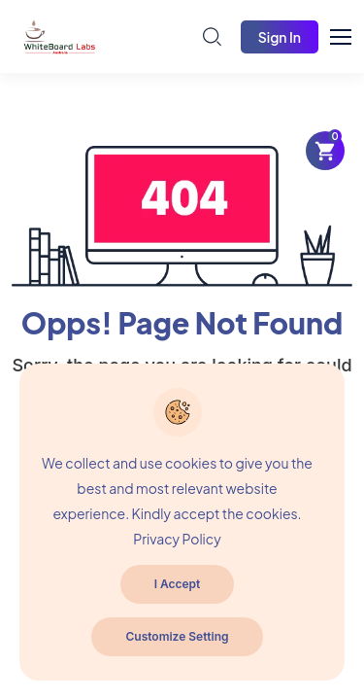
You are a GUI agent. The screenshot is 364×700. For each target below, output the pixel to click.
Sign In (279, 37)
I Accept (177, 584)
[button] (349, 34)
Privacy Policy (176, 538)
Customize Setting (176, 636)
